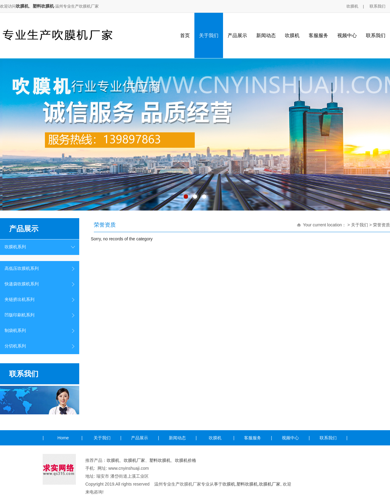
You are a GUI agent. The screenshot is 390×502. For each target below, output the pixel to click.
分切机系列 (15, 346)
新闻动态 (266, 35)
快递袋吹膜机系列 (22, 284)
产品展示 (237, 35)
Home (63, 437)
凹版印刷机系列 (19, 315)
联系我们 (377, 6)
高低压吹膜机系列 (22, 268)
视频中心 (347, 35)
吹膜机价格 (185, 460)
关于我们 (208, 35)
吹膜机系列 (15, 247)
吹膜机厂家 (134, 460)
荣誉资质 (381, 224)
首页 (185, 35)
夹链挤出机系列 (19, 299)
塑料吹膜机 (43, 6)
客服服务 (318, 35)
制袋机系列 (15, 330)
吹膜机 (22, 6)
